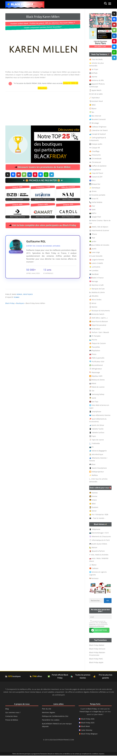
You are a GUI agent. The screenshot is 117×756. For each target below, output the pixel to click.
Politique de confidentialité (96, 626)
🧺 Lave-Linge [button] (94, 252)
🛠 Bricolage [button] (94, 123)
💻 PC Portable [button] (94, 336)
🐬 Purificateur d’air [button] (96, 361)
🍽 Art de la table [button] (96, 94)
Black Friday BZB (17, 199)
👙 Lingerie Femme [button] (96, 260)
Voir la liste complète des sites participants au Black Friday (44, 225)
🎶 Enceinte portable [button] (97, 195)
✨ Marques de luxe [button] (97, 289)
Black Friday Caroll (68, 217)
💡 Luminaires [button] (94, 267)
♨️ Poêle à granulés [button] (96, 358)
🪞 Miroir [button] (92, 303)
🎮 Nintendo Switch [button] (96, 314)
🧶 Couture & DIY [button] (95, 177)
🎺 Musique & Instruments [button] (99, 310)
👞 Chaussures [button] (95, 155)
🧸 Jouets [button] (92, 249)
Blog (7, 709)
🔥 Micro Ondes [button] (95, 299)
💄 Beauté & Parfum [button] (97, 551)
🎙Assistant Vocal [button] (96, 101)
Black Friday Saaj (68, 199)
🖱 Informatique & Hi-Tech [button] (99, 540)
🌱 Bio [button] (91, 112)
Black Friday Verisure (97, 649)
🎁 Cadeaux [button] (93, 568)
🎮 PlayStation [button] (94, 350)
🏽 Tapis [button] (92, 436)
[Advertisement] (42, 108)
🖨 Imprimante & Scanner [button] (99, 230)
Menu (107, 4)
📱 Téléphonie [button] (94, 529)
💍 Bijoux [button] (92, 565)
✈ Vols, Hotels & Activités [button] (98, 555)
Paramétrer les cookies (50, 720)
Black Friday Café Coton (43, 199)
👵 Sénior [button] (93, 511)
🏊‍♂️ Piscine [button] (93, 340)
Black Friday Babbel (96, 645)
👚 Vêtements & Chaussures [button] (100, 536)
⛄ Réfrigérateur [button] (95, 369)
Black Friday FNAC (96, 659)
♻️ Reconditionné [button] (96, 365)
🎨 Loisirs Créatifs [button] (96, 263)
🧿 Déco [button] (92, 180)
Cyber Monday (86, 730)
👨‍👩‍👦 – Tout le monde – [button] (97, 518)
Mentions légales (48, 713)
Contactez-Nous (11, 717)
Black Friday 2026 (87, 719)
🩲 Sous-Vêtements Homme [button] (99, 415)
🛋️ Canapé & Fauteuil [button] (97, 134)
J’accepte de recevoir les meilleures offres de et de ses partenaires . (98, 624)
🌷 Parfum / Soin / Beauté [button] (99, 332)
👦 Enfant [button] (93, 500)
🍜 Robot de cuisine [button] (96, 387)
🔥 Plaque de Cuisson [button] (97, 343)
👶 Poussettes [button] (94, 347)
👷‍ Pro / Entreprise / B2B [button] (98, 514)
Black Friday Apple (96, 663)
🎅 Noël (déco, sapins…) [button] (98, 318)
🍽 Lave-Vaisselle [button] (95, 256)
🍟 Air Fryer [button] (93, 69)
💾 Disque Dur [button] (94, 184)
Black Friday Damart (43, 217)
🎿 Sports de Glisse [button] (96, 425)
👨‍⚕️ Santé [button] (92, 398)
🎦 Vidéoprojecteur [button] (96, 472)
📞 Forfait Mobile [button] (95, 202)
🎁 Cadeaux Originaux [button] (97, 127)
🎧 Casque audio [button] (95, 144)
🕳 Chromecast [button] (95, 162)
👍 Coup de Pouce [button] (96, 173)
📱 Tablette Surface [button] (96, 432)
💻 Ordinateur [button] (94, 329)
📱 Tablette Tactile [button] (96, 429)
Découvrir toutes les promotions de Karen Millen (44, 167)
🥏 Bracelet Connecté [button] (97, 119)
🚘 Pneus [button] (92, 354)
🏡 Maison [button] (93, 547)
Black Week (85, 727)
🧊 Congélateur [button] (95, 169)
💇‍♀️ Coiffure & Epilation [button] (97, 166)
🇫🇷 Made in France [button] (96, 278)
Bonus (19, 310)
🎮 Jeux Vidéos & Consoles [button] (99, 245)
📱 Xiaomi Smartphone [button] (98, 468)
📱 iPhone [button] (93, 234)
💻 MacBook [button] (93, 274)
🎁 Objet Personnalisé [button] (97, 325)
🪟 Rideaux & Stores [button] (97, 380)
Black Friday (10, 318)
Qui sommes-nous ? (12, 713)
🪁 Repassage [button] (94, 372)
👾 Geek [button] (92, 209)
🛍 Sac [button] (91, 391)
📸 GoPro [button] (92, 213)
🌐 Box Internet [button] (95, 116)
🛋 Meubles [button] (93, 296)
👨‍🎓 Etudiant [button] (93, 507)
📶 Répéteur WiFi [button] (95, 376)
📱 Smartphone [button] (95, 411)
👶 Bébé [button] (92, 105)
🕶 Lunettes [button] (93, 270)
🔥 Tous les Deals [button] (96, 59)
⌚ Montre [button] (93, 307)
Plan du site (46, 709)
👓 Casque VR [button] (94, 148)
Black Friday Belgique (89, 734)
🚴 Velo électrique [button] (96, 454)
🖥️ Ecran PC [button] (93, 199)
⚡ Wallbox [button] (93, 475)
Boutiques (28, 310)
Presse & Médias (11, 720)
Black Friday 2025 (87, 723)
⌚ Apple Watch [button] (95, 90)
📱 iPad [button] (92, 238)
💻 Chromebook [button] (95, 158)
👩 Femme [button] (93, 496)
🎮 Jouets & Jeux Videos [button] (98, 544)
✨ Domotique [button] (94, 188)
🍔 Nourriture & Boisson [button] (98, 321)
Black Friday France (27, 4)
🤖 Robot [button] (92, 383)
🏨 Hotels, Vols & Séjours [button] (98, 227)
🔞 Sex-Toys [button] (93, 401)
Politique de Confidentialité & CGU (55, 717)
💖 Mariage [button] (93, 281)
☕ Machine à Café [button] (96, 285)
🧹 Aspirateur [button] (94, 98)
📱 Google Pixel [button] (95, 217)
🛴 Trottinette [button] (94, 443)
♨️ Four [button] (92, 206)
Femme (17, 312)
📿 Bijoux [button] (92, 108)
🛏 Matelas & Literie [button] (97, 292)
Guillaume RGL (36, 241)
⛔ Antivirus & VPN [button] (96, 80)
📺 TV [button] (91, 447)
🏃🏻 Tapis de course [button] (96, 440)
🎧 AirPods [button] (93, 73)
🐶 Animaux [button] (93, 578)
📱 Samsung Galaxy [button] (96, 394)
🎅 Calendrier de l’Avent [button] (98, 130)
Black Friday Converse (17, 217)
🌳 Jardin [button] (92, 241)
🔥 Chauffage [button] (94, 151)
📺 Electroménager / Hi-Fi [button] (99, 533)
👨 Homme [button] (93, 493)
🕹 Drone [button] (92, 191)
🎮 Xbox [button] (92, 464)
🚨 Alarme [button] (93, 77)
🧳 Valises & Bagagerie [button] (98, 451)
